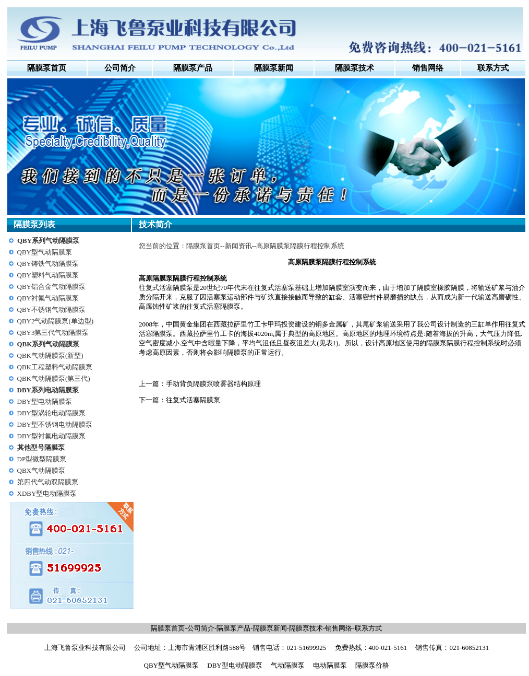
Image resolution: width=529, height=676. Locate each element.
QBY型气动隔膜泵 (44, 252)
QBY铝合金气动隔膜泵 (51, 286)
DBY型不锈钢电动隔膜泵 (54, 424)
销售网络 (338, 628)
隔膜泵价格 (372, 665)
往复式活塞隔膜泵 (193, 400)
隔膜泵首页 (46, 68)
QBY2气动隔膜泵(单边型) (55, 321)
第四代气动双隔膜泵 (47, 482)
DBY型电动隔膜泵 (44, 401)
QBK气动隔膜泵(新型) (50, 355)
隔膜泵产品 (233, 628)
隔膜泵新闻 (270, 628)
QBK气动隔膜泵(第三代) (53, 378)
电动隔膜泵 (330, 665)
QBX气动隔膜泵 (41, 470)
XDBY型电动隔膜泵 (47, 493)
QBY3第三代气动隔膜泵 (53, 332)
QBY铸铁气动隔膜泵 (48, 263)
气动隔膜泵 (288, 665)
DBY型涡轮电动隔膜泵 (51, 413)
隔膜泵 (162, 278)
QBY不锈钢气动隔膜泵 (51, 309)
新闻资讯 (238, 246)
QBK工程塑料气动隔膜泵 (54, 367)
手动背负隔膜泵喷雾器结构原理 (213, 384)
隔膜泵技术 (306, 628)
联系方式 (368, 628)
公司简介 (120, 68)
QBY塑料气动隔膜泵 (48, 275)
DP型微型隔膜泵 (42, 459)
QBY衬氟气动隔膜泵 (48, 298)
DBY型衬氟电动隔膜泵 (51, 436)
